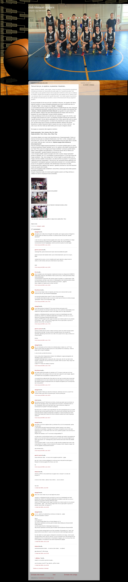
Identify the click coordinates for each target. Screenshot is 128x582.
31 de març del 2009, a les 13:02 (42, 245)
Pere (36, 272)
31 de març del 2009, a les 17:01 (42, 301)
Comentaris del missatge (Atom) (46, 578)
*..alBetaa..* (38, 558)
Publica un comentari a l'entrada (40, 568)
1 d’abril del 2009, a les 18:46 (42, 565)
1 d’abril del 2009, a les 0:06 (41, 487)
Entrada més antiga (70, 574)
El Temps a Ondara (88, 85)
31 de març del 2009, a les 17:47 (42, 385)
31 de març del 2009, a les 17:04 (42, 323)
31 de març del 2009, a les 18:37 (42, 450)
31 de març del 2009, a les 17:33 (42, 340)
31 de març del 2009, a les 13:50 (42, 267)
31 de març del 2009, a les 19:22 (42, 467)
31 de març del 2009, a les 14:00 (42, 285)
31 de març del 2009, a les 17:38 (42, 365)
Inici (54, 574)
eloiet (36, 400)
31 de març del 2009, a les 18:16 (42, 395)
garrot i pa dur (38, 249)
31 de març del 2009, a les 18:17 (42, 417)
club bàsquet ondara (41, 7)
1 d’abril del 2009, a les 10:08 (42, 507)
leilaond (37, 471)
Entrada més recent (37, 574)
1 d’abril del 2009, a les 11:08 (42, 541)
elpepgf (37, 231)
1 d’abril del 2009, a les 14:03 (42, 553)
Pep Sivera (37, 290)
